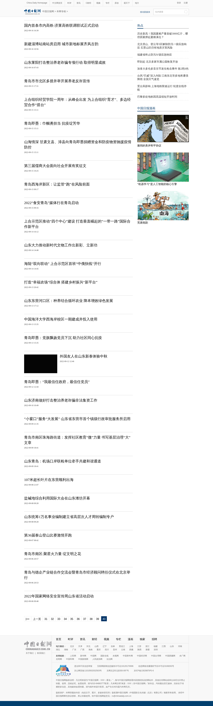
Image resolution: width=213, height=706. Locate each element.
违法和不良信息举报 (83, 666)
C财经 (88, 3)
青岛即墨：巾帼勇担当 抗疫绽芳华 (52, 123)
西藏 (131, 649)
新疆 (148, 649)
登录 (179, 3)
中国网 (93, 656)
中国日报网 (48, 11)
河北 (88, 646)
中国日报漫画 (146, 108)
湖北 (58, 649)
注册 (186, 3)
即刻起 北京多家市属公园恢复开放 (157, 61)
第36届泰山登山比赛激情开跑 (48, 535)
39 (97, 619)
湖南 (66, 649)
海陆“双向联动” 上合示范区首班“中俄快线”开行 (62, 264)
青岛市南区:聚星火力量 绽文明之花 (52, 554)
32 (52, 619)
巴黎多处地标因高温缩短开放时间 (157, 96)
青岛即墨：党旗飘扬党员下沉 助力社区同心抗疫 (63, 338)
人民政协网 (97, 659)
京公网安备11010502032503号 (88, 670)
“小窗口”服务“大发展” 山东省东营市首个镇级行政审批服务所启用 (77, 419)
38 (91, 619)
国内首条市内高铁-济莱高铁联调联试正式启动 (61, 25)
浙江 (147, 646)
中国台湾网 (156, 656)
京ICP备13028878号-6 (144, 670)
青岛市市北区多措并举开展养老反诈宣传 (57, 81)
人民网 (73, 656)
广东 (74, 649)
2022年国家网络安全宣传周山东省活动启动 (59, 596)
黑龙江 (122, 646)
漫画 (130, 639)
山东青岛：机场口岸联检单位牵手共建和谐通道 (62, 461)
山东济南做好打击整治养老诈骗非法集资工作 (60, 400)
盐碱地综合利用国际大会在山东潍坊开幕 (57, 498)
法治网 (109, 659)
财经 (94, 639)
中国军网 (70, 659)
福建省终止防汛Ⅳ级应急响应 (154, 54)
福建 (156, 646)
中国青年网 (128, 656)
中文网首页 (57, 3)
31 (45, 619)
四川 (107, 649)
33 (58, 619)
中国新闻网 (83, 659)
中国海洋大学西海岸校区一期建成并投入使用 (60, 319)
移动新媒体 (145, 12)
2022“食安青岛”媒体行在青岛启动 (51, 203)
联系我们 (41, 653)
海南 (91, 649)
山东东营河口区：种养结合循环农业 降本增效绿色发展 (68, 301)
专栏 (107, 3)
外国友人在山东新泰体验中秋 (83, 356)
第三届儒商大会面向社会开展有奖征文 (55, 166)
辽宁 (105, 646)
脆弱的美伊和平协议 (149, 145)
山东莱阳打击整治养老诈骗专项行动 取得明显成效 (65, 62)
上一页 (37, 619)
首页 (58, 639)
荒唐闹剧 (142, 222)
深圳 (156, 649)
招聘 (154, 639)
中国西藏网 (170, 656)
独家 (142, 639)
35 (71, 619)
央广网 (182, 656)
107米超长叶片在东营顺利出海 (49, 480)
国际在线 (104, 656)
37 (84, 619)
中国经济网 (142, 656)
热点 (140, 25)
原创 (117, 3)
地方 (137, 3)
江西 (164, 646)
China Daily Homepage (37, 3)
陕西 (139, 649)
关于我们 (30, 653)
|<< (27, 619)
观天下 (127, 3)
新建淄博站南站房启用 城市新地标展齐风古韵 (61, 44)
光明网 (59, 659)
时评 (69, 3)
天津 (80, 646)
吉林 (113, 646)
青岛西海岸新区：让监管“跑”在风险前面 (57, 184)
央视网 (116, 656)
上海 (131, 646)
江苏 (139, 646)
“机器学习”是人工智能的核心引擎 (157, 184)
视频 (98, 3)
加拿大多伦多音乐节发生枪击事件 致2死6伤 (163, 68)
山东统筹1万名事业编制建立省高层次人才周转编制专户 (69, 517)
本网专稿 (61, 11)
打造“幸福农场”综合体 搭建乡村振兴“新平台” (61, 282)
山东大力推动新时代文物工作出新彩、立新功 (60, 245)
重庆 (99, 649)
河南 (180, 646)
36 (78, 619)
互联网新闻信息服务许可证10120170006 (115, 666)
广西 (82, 649)
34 (65, 619)
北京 (72, 646)
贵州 (115, 649)
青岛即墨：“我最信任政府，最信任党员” (57, 382)
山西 (97, 646)
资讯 (79, 3)
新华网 (83, 656)
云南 (123, 649)
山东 (172, 646)
